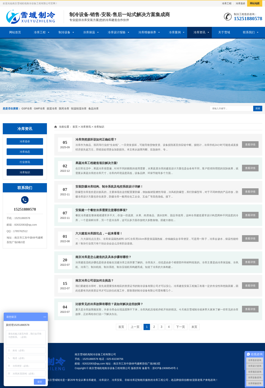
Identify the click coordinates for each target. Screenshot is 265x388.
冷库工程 (227, 3)
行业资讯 (25, 162)
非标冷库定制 (132, 379)
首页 (75, 126)
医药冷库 (64, 108)
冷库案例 (175, 32)
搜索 (257, 108)
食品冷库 (93, 108)
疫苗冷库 (52, 108)
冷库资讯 (199, 32)
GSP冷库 (27, 108)
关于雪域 (224, 32)
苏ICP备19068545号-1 (165, 368)
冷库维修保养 (147, 32)
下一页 (180, 326)
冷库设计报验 (117, 32)
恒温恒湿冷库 (78, 108)
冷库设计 (104, 379)
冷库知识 (25, 172)
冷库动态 (25, 151)
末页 (194, 326)
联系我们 (249, 32)
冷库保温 (89, 32)
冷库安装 (117, 379)
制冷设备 (64, 32)
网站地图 (254, 3)
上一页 (135, 326)
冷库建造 (91, 379)
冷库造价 (240, 3)
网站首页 (15, 32)
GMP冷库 (39, 108)
